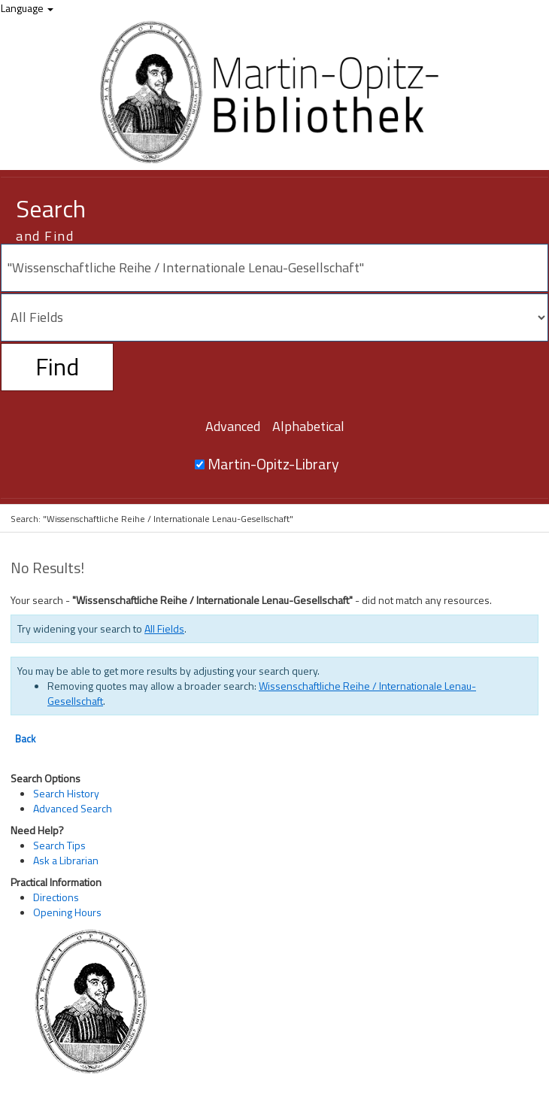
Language (27, 8)
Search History (66, 793)
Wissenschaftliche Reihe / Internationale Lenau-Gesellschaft (261, 693)
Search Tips (59, 845)
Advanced (232, 426)
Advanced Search (72, 808)
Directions (56, 897)
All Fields (164, 628)
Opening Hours (67, 912)
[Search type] (274, 317)
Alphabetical (308, 426)
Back (25, 738)
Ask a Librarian (66, 860)
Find (57, 366)
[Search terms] (274, 268)
